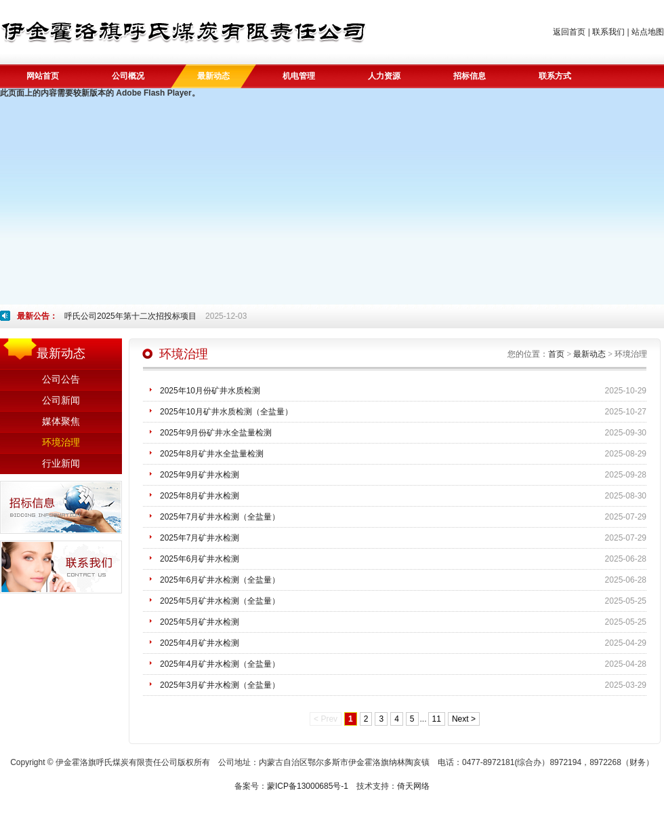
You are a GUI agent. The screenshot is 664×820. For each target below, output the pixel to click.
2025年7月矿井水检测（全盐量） (220, 517)
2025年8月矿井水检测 (199, 496)
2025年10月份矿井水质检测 (210, 390)
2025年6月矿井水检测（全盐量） (220, 580)
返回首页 (569, 32)
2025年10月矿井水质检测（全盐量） (226, 411)
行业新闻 (61, 463)
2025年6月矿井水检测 (199, 559)
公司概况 (128, 76)
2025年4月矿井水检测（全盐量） (220, 664)
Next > (464, 719)
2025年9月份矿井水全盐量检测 (216, 432)
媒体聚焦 (61, 421)
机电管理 (299, 76)
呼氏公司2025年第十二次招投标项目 (130, 316)
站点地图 (647, 32)
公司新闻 (61, 400)
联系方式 (555, 76)
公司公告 (61, 379)
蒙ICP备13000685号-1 (307, 786)
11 (436, 719)
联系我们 (608, 32)
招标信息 (469, 76)
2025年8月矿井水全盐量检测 (212, 453)
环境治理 (61, 442)
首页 (556, 354)
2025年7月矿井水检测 (199, 538)
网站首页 (42, 76)
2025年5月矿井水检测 (199, 622)
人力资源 (384, 76)
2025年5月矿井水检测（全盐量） (220, 601)
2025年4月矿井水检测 (199, 643)
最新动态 (213, 76)
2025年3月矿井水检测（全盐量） (220, 685)
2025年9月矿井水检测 (199, 475)
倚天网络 (413, 786)
